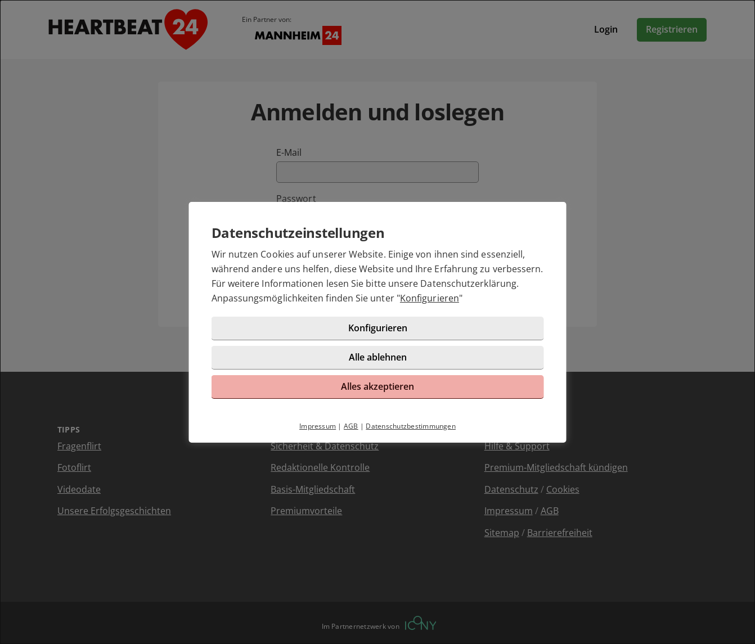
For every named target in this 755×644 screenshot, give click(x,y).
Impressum (317, 426)
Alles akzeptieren (377, 386)
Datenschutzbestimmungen (411, 426)
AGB (351, 426)
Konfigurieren (429, 298)
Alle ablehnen (378, 357)
